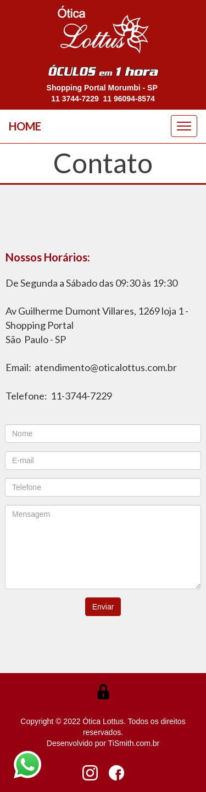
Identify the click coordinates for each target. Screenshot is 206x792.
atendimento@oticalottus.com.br (106, 367)
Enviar (103, 606)
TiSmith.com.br (134, 743)
